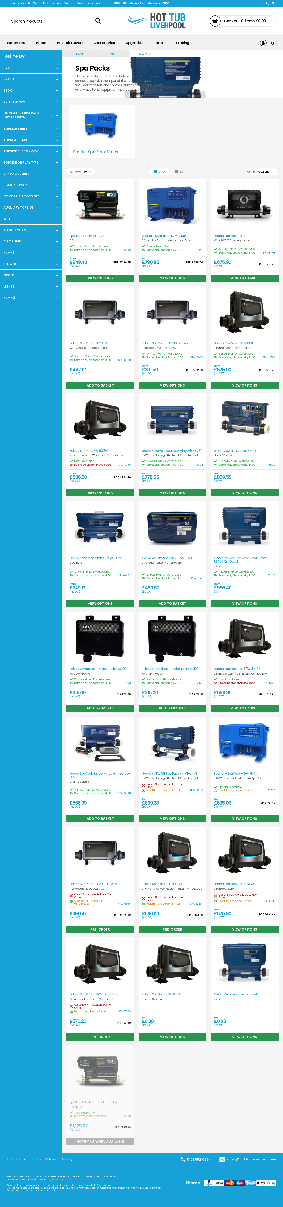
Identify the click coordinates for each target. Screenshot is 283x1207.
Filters (41, 42)
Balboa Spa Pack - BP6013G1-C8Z (237, 669)
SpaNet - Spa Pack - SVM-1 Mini (236, 773)
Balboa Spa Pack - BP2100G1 (233, 343)
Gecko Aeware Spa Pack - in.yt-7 (237, 994)
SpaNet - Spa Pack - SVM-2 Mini (164, 236)
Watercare (16, 42)
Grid (159, 172)
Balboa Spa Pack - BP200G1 (88, 343)
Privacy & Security (107, 1176)
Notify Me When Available (100, 1141)
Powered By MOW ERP (50, 1179)
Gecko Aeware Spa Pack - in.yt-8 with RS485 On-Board (240, 560)
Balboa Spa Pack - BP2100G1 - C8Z (93, 994)
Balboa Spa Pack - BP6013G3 (162, 994)
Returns (69, 3)
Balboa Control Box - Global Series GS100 (98, 669)
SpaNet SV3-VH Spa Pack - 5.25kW (93, 1102)
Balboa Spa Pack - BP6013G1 (89, 450)
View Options (100, 278)
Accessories (104, 42)
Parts (158, 42)
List (180, 172)
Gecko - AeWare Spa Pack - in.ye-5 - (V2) (171, 450)
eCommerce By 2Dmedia (21, 1179)
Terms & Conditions (71, 1176)
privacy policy (31, 1190)
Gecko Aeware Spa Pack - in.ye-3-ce (96, 558)
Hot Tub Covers (70, 42)
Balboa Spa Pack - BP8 (229, 236)
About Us (24, 3)
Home (11, 3)
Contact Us (40, 3)
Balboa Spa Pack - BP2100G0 (162, 884)
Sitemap (90, 1176)
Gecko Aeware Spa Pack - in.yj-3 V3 (167, 558)
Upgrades (134, 42)
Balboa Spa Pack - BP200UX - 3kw (93, 884)
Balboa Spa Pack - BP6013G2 (234, 884)
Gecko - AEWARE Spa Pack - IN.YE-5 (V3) (170, 773)
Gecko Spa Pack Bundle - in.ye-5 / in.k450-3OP (100, 775)
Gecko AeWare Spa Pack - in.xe (236, 450)
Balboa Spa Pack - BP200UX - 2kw (165, 343)
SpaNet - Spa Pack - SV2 (87, 236)
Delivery (56, 3)
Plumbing (181, 42)
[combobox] (80, 171)
